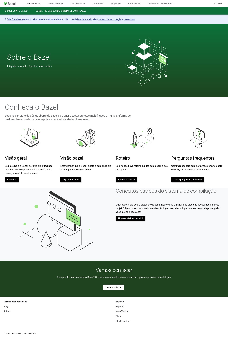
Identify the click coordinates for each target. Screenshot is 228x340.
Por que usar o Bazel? (16, 11)
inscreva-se (129, 19)
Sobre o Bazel (29, 57)
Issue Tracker (122, 311)
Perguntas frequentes (193, 158)
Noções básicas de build (130, 218)
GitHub (218, 3)
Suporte (120, 306)
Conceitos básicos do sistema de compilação (61, 11)
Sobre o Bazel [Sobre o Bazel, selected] (33, 3)
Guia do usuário (78, 3)
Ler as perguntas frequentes (188, 179)
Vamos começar (56, 3)
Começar (12, 179)
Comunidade (134, 3)
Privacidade (30, 333)
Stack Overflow (123, 321)
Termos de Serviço (13, 333)
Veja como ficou (71, 179)
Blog (6, 306)
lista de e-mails (84, 19)
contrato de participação (109, 19)
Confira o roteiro (126, 179)
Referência (98, 3)
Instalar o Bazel (113, 287)
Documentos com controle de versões (166, 3)
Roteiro (123, 158)
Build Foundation (15, 19)
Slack (118, 316)
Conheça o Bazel (31, 107)
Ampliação (116, 3)
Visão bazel (71, 158)
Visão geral (16, 158)
